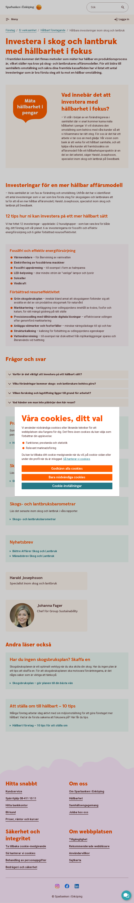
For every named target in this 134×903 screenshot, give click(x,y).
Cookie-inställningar (67, 486)
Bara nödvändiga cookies (67, 477)
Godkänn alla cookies (67, 469)
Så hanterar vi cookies (76, 459)
